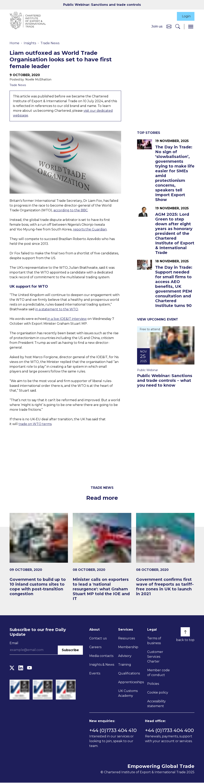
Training (124, 665)
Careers (95, 647)
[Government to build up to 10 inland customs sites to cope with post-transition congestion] (39, 554)
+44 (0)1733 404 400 (169, 731)
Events (94, 673)
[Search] (177, 26)
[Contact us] (169, 26)
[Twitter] (12, 667)
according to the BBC (70, 210)
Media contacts (101, 656)
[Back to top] (185, 632)
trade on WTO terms (35, 424)
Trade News (49, 43)
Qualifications (129, 673)
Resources (126, 638)
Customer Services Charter (155, 656)
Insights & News (101, 665)
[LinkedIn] (20, 667)
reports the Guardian (90, 229)
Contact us (98, 638)
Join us (157, 26)
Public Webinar (147, 370)
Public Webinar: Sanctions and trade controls (102, 5)
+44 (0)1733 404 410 (113, 731)
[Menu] (190, 26)
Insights (30, 43)
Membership (128, 647)
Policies (153, 684)
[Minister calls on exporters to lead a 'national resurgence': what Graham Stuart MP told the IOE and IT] (102, 557)
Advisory (124, 656)
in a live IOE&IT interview (67, 319)
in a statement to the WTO (56, 310)
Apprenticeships (131, 682)
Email (14, 643)
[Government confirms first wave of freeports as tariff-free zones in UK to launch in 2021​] (165, 554)
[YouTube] (29, 667)
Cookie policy (157, 693)
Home (14, 43)
